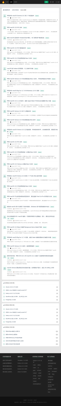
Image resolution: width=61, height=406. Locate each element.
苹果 (8, 17)
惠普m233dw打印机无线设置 (13, 344)
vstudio (39, 375)
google (49, 382)
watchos (50, 366)
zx (38, 367)
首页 (7, 2)
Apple (12, 17)
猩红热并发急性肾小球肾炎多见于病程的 (13, 369)
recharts (39, 370)
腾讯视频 (50, 360)
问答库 (15, 2)
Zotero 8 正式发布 (22, 371)
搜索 (46, 2)
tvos (49, 371)
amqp (34, 375)
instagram (50, 376)
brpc (49, 392)
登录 (52, 2)
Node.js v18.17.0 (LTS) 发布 (13, 293)
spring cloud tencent (51, 385)
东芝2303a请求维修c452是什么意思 (14, 340)
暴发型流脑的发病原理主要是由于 (11, 366)
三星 (49, 374)
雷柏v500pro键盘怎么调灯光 (13, 331)
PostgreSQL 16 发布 (11, 299)
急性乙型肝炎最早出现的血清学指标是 (12, 360)
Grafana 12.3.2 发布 (23, 366)
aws (39, 378)
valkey (39, 365)
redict (34, 367)
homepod (54, 371)
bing (53, 374)
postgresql (50, 379)
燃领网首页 (6, 10)
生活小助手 (30, 400)
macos (36, 15)
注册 (57, 2)
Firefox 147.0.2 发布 (23, 363)
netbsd (34, 373)
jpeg (34, 370)
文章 (11, 2)
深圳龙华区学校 (52, 389)
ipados (55, 368)
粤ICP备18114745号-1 (42, 402)
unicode (50, 368)
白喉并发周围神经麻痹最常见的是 (11, 363)
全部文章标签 (15, 10)
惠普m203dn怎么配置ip (11, 334)
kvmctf (34, 378)
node (34, 365)
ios (8, 218)
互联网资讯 (9, 39)
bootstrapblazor (37, 384)
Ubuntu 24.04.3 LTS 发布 (12, 287)
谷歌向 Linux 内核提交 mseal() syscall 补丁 (16, 290)
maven (34, 381)
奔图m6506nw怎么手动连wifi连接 (14, 337)
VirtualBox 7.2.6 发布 (23, 360)
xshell (39, 373)
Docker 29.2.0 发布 (22, 369)
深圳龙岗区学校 (52, 363)
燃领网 (25, 400)
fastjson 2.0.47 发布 (37, 361)
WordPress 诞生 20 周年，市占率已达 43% (16, 296)
